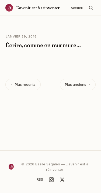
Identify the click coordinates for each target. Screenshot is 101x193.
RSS (40, 179)
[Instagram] (51, 179)
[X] (62, 179)
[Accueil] (32, 8)
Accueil (77, 8)
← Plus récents (23, 84)
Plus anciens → (77, 84)
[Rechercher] (91, 7)
